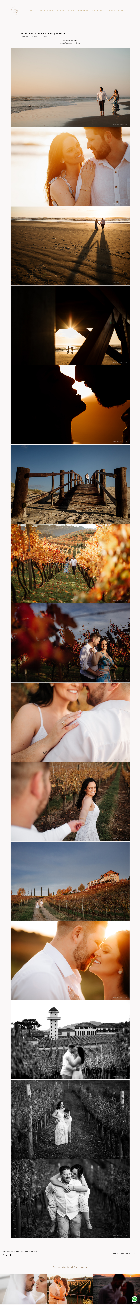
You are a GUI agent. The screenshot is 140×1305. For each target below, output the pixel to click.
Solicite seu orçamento (124, 1253)
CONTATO (97, 11)
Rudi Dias (74, 40)
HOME (33, 11)
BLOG (71, 11)
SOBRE (61, 11)
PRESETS (83, 11)
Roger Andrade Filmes (72, 43)
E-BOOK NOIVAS (116, 11)
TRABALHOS (46, 11)
